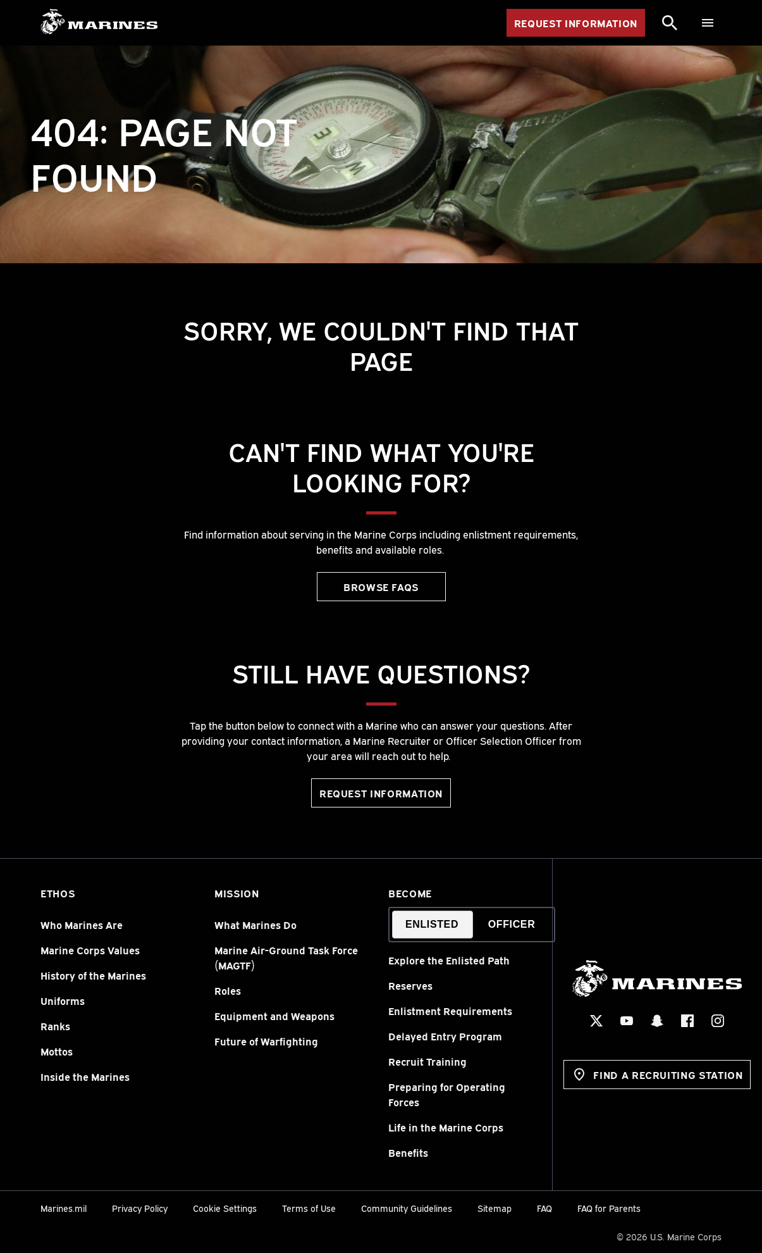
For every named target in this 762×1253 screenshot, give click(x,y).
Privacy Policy (140, 1208)
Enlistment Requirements (450, 1011)
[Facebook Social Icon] (688, 1021)
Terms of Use (309, 1208)
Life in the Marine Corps (445, 1127)
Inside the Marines (85, 1076)
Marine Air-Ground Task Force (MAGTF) (286, 957)
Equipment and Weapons (274, 1016)
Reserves (410, 985)
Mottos (56, 1051)
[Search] (670, 23)
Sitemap (494, 1208)
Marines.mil (63, 1208)
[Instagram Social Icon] (718, 1021)
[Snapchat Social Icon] (658, 1021)
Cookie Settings (225, 1208)
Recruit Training (427, 1061)
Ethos (57, 893)
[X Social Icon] (597, 1021)
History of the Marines (93, 975)
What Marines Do (255, 925)
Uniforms (62, 1000)
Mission (236, 893)
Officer (512, 924)
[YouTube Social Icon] (627, 1021)
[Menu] (708, 23)
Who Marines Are (81, 925)
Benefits (408, 1152)
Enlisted (431, 924)
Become (410, 893)
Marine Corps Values (90, 950)
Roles (227, 990)
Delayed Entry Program (445, 1036)
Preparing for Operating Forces (446, 1094)
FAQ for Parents (609, 1208)
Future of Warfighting (266, 1041)
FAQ (544, 1208)
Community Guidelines (406, 1208)
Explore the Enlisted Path (449, 960)
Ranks (55, 1026)
